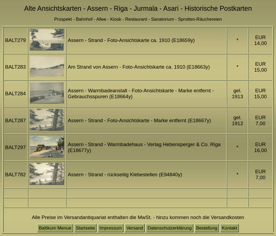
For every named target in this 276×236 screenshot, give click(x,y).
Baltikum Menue (55, 228)
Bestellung (207, 228)
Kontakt (229, 228)
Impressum (110, 228)
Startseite (85, 228)
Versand (134, 228)
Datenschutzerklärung (169, 228)
